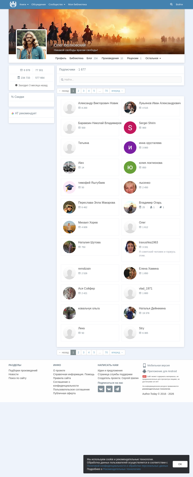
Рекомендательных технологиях (122, 469)
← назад (64, 90)
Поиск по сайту (17, 378)
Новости (13, 374)
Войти (179, 4)
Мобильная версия (156, 365)
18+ (144, 376)
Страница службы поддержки (115, 374)
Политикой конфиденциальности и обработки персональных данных (127, 465)
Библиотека (76, 58)
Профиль (60, 58)
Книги (24, 4)
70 (106, 90)
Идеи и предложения (110, 370)
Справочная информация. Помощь (74, 374)
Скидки (19, 96)
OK (180, 464)
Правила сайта (62, 378)
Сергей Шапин (130, 378)
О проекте (59, 370)
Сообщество (57, 4)
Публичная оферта (64, 393)
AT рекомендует (26, 113)
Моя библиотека (77, 4)
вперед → (117, 90)
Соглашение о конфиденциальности (66, 383)
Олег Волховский (70, 45)
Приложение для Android (159, 371)
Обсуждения (39, 4)
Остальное (153, 58)
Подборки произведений (23, 370)
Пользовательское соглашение (71, 389)
